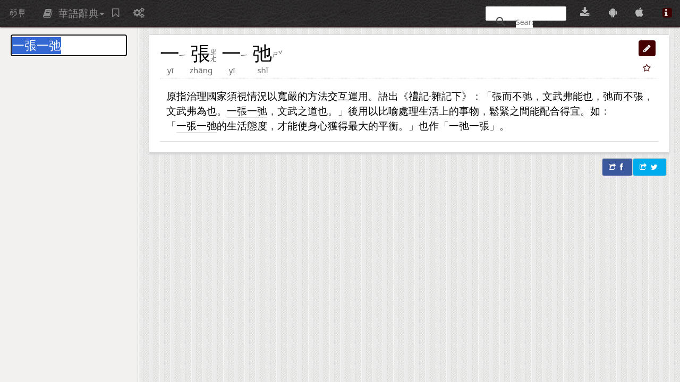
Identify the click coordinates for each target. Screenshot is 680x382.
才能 (287, 125)
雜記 (441, 95)
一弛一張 (469, 125)
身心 (318, 125)
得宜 (570, 110)
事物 (469, 110)
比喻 (388, 110)
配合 (550, 110)
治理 (196, 95)
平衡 (388, 125)
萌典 (17, 13)
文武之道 (297, 110)
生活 (429, 110)
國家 (217, 95)
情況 (257, 95)
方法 (318, 95)
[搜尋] (524, 21)
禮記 (419, 95)
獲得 (338, 125)
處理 (408, 110)
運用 (358, 95)
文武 (552, 95)
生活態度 (247, 125)
